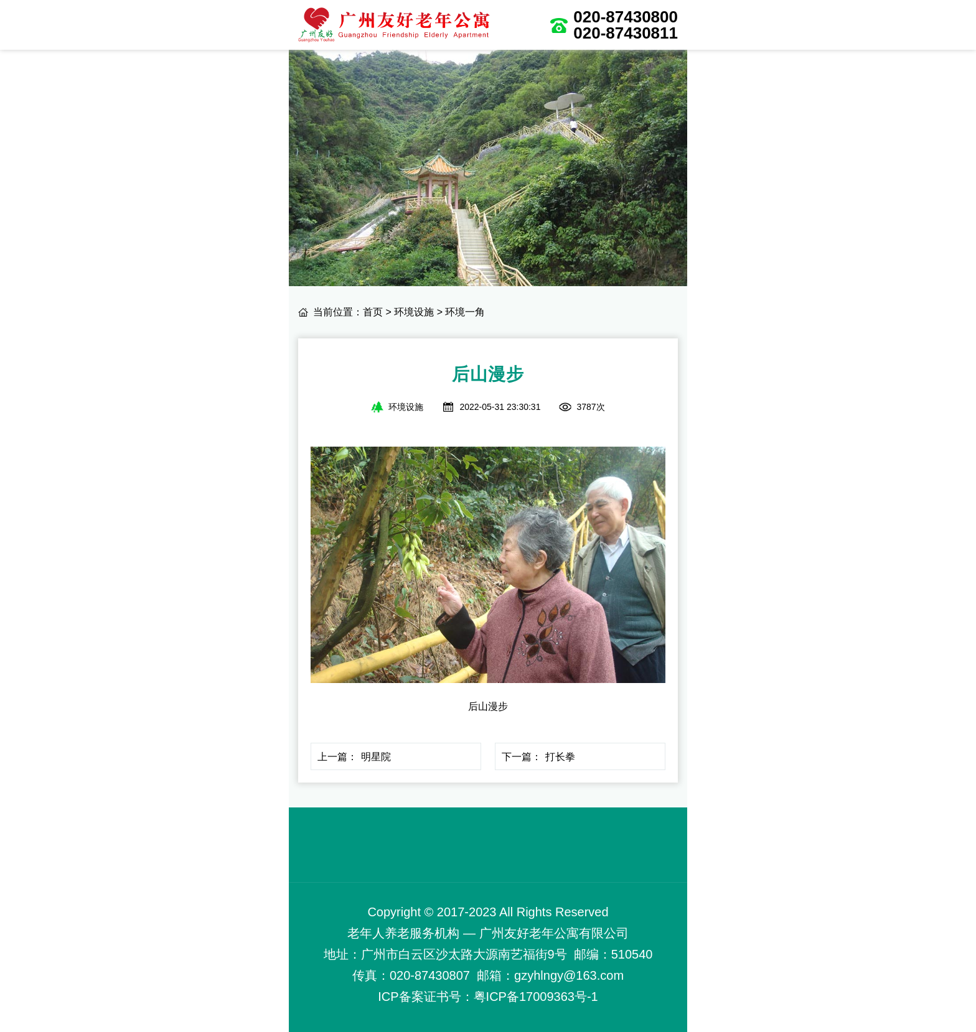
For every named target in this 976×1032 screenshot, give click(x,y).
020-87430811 (625, 33)
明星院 (376, 756)
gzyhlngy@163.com (569, 975)
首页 (373, 312)
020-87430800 (625, 16)
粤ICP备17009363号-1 (536, 996)
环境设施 (414, 312)
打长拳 (560, 756)
